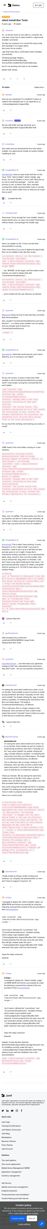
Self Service (6, 1183)
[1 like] (11, 618)
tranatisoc (9, 30)
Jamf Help (6, 1122)
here (18, 250)
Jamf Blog (6, 1134)
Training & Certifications (11, 1126)
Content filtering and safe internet (15, 1198)
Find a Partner (7, 1145)
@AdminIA (6, 315)
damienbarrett (11, 685)
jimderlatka (9, 144)
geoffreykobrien (11, 633)
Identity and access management (15, 1187)
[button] (4, 6)
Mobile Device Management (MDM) (16, 1168)
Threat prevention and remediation (15, 1195)
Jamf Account (7, 1149)
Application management (11, 1172)
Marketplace (6, 1137)
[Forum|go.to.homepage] (14, 5)
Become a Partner (9, 1141)
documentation (12, 909)
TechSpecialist (11, 213)
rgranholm (9, 310)
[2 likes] (11, 198)
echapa (8, 897)
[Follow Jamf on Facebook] (21, 1110)
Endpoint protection (9, 1191)
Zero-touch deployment (11, 1164)
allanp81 (8, 95)
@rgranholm (7, 354)
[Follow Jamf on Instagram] (17, 1110)
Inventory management (11, 1176)
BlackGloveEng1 (11, 737)
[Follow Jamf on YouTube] (12, 1110)
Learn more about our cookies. (26, 1213)
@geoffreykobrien (9, 664)
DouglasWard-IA (11, 170)
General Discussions (12, 12)
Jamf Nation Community (11, 1130)
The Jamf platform (9, 1160)
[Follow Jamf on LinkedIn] (7, 1110)
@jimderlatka (7, 174)
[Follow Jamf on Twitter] (3, 1111)
